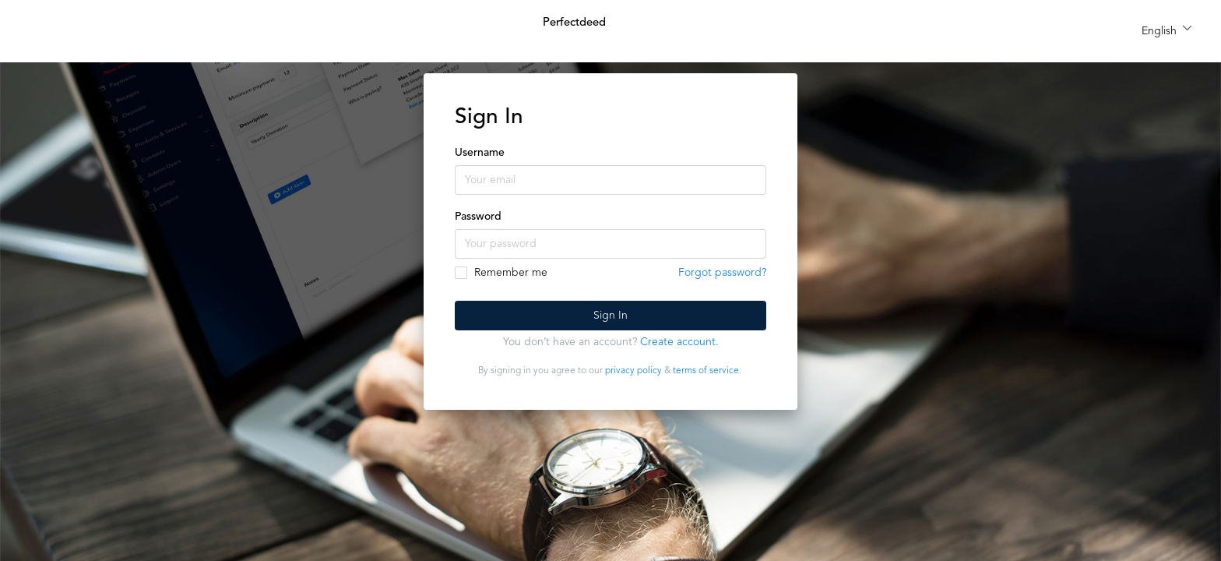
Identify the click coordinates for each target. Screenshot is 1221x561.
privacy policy (633, 371)
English (1159, 31)
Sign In (610, 315)
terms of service (706, 371)
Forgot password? (722, 272)
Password (478, 216)
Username (480, 152)
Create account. (679, 342)
